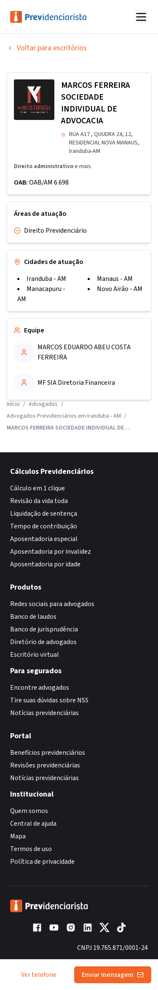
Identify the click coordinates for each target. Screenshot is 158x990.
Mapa (18, 836)
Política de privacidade (42, 861)
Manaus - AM (115, 278)
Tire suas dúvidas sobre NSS (49, 700)
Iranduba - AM (46, 278)
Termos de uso (31, 849)
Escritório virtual (34, 654)
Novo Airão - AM (119, 289)
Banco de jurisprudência (44, 629)
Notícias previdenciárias (44, 713)
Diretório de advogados (43, 642)
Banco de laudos (33, 616)
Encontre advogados (39, 687)
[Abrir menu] (141, 17)
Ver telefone (38, 974)
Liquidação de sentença (43, 513)
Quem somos (29, 811)
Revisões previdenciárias (45, 765)
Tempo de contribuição (43, 526)
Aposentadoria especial (44, 539)
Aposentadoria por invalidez (50, 551)
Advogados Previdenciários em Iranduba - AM (64, 416)
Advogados (43, 404)
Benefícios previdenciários (47, 752)
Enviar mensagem (113, 974)
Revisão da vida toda (39, 501)
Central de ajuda (33, 823)
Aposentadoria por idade (45, 564)
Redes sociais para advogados (52, 604)
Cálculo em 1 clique (37, 488)
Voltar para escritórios (47, 48)
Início (13, 404)
